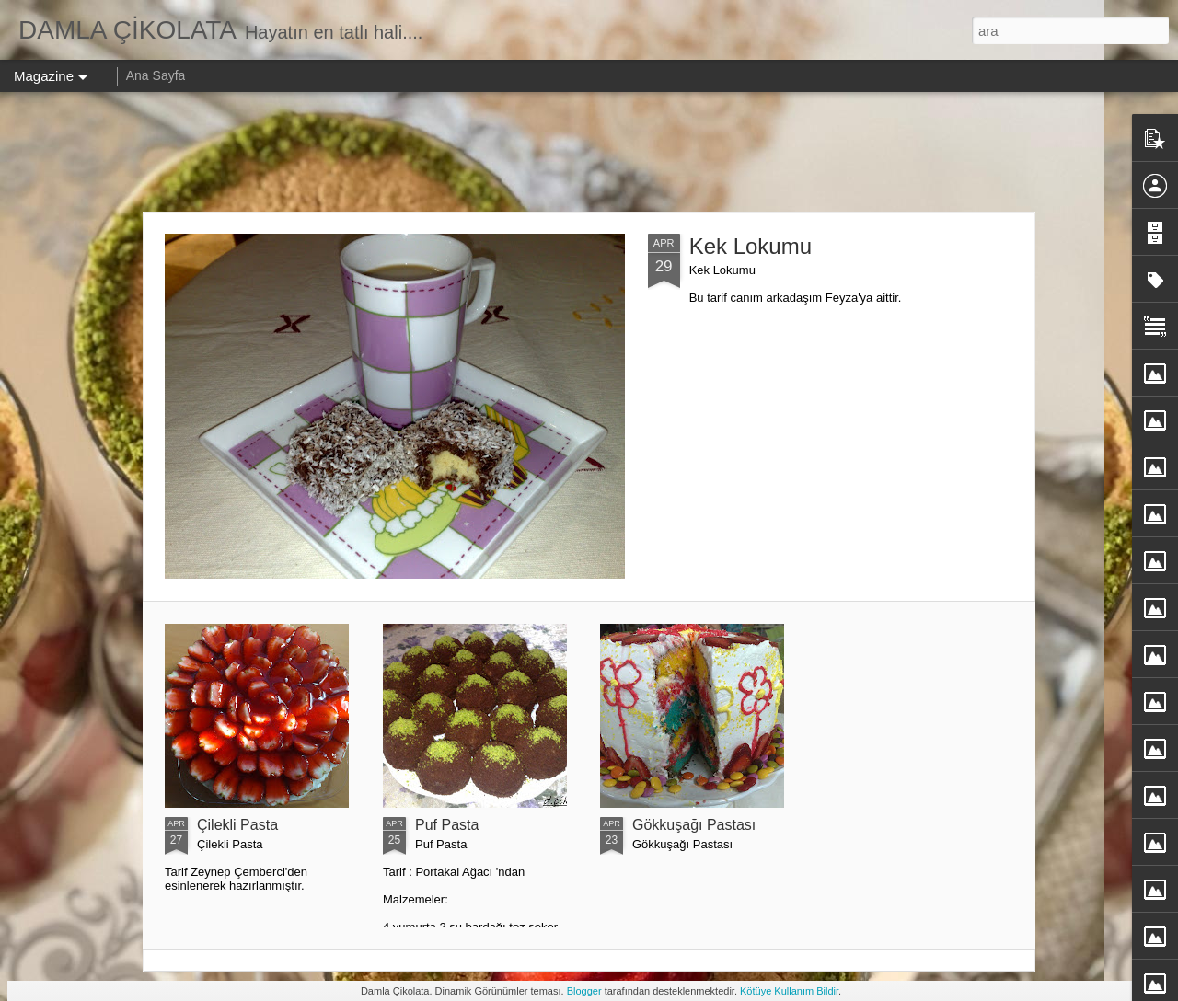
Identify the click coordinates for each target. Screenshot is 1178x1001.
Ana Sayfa (156, 75)
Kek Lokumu (750, 246)
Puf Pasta (447, 825)
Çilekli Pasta (237, 825)
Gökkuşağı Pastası (694, 825)
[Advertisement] (589, 151)
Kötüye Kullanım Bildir (789, 990)
